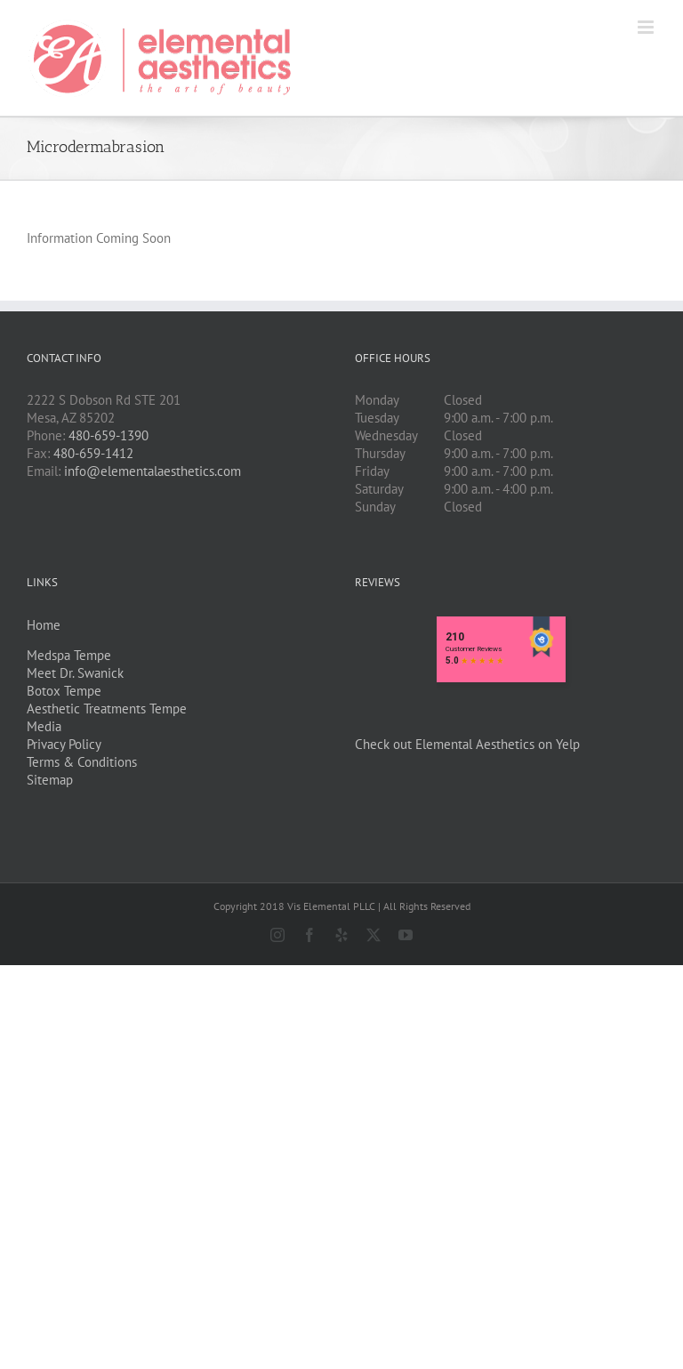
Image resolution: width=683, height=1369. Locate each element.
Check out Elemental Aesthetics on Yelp (467, 744)
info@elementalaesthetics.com (152, 471)
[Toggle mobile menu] (647, 27)
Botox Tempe (64, 690)
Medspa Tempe (69, 655)
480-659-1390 (108, 435)
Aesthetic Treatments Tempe (107, 708)
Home (43, 624)
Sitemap (50, 779)
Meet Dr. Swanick (75, 672)
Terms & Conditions (82, 761)
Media (44, 726)
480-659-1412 (93, 453)
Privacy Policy (64, 744)
